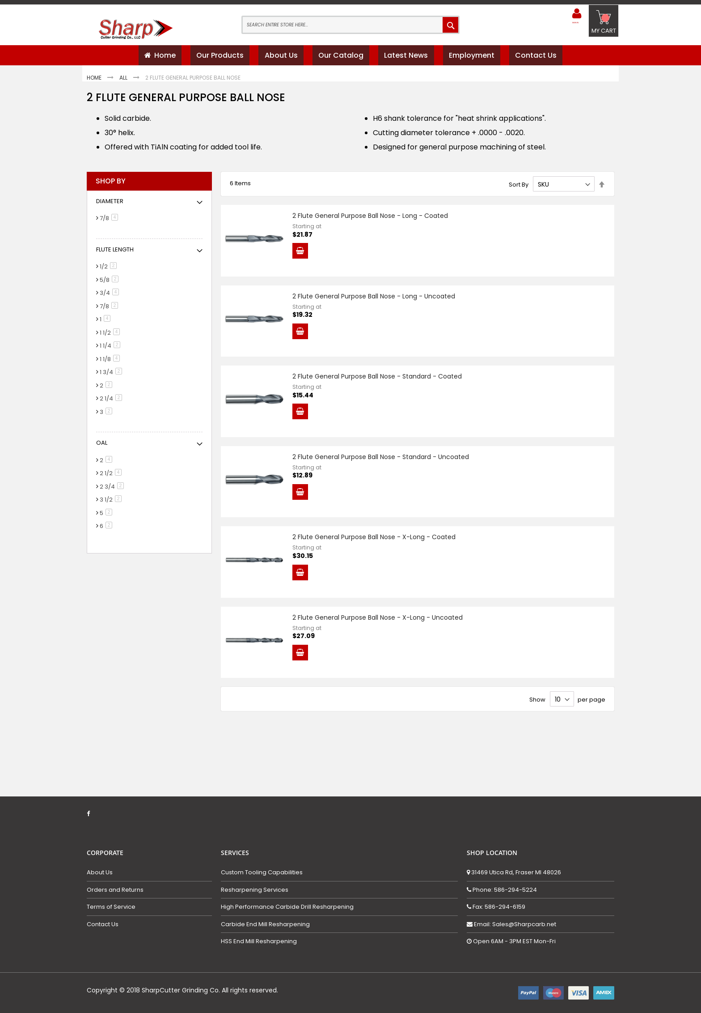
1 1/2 (111, 336)
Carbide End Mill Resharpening (265, 924)
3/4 (111, 296)
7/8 (110, 221)
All (124, 81)
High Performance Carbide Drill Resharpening (287, 907)
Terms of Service (111, 907)
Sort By (518, 187)
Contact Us (102, 924)
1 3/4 (112, 375)
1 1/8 (111, 362)
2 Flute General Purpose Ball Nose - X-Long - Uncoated (386, 666)
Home (95, 81)
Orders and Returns (115, 890)
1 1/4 (111, 349)
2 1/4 (112, 402)
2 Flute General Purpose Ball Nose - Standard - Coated (386, 398)
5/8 (111, 283)
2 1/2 (112, 476)
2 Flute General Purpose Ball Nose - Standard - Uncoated (389, 487)
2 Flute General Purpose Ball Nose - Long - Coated (379, 219)
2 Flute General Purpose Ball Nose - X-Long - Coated (383, 577)
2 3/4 (113, 490)
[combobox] (350, 25)
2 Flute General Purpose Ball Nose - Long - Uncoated (382, 308)
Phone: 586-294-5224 (504, 889)
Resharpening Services (254, 890)
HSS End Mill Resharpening (259, 942)
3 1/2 (112, 503)
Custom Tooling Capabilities (262, 872)
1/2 (110, 270)
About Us (100, 872)
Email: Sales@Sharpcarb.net (514, 924)
